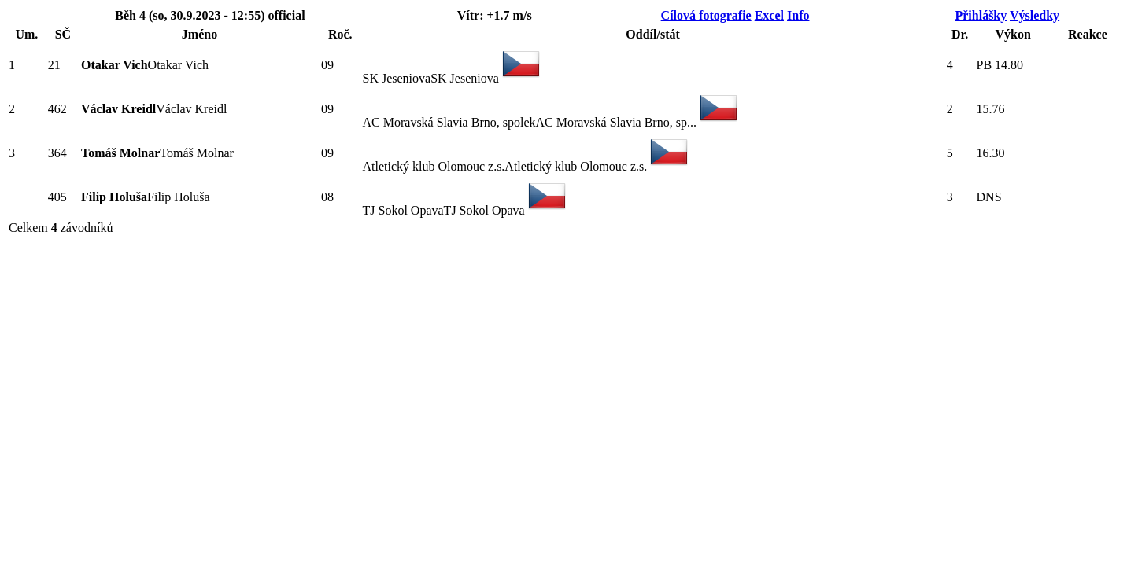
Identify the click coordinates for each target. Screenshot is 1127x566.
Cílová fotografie (706, 15)
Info (798, 15)
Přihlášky (981, 15)
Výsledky (1034, 15)
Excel (769, 15)
